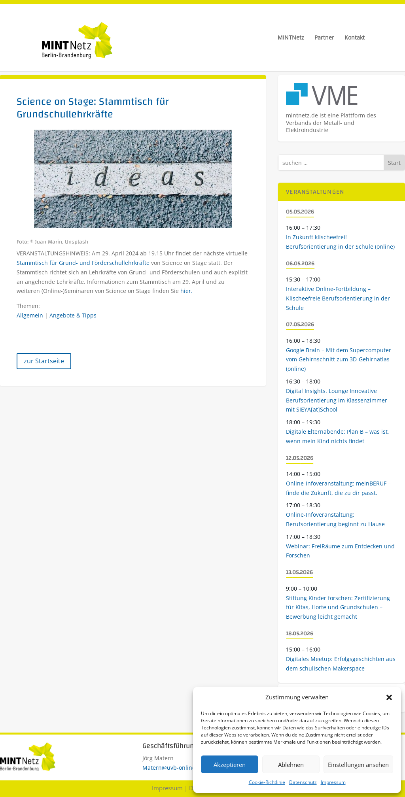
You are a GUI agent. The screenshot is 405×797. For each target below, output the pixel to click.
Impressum (333, 782)
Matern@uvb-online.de (173, 767)
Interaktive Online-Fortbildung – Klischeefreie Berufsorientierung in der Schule (338, 298)
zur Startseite (44, 361)
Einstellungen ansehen (358, 765)
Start (394, 162)
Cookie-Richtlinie (267, 782)
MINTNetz (291, 38)
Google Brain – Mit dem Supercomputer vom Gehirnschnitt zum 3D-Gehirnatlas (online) (338, 359)
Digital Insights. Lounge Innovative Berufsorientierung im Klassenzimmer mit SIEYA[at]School (336, 400)
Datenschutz (303, 782)
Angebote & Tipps (73, 315)
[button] (389, 697)
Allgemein (30, 315)
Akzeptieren (230, 765)
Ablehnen (291, 765)
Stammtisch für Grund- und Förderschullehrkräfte (84, 262)
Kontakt (354, 38)
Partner (324, 38)
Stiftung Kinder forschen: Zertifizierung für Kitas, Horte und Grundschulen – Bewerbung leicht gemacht (338, 607)
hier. (186, 291)
